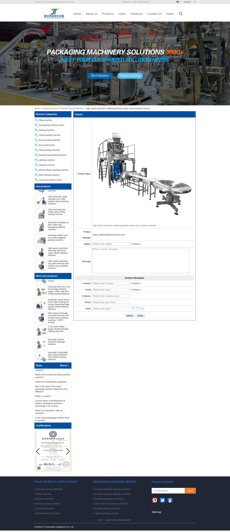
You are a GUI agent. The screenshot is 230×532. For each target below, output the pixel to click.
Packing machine (50, 108)
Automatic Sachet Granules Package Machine (56, 343)
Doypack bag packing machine (53, 155)
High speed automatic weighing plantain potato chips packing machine (125, 225)
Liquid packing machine (106, 513)
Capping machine (47, 165)
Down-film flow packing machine (111, 503)
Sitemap (156, 512)
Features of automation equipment (50, 383)
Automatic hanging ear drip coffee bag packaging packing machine (58, 227)
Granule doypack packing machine (112, 489)
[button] (112, 103)
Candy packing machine (49, 135)
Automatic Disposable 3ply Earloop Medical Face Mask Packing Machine (58, 357)
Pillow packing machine (49, 150)
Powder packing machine (107, 508)
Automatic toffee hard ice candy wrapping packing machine (57, 238)
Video (122, 13)
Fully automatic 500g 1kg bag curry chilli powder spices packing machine (58, 201)
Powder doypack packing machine (112, 494)
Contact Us (154, 13)
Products (108, 13)
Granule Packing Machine (72, 108)
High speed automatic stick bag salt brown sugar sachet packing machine (58, 253)
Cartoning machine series (50, 180)
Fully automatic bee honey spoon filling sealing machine (57, 213)
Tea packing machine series (51, 125)
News (170, 13)
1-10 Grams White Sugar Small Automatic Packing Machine (58, 330)
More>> (64, 365)
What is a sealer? (43, 397)
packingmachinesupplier (118, 520)
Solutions (137, 13)
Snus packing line (47, 145)
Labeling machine (47, 160)
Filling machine (45, 120)
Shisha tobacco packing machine (54, 170)
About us (91, 13)
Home (77, 13)
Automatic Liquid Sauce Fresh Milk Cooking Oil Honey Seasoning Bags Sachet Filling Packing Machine (59, 305)
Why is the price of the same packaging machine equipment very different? (51, 390)
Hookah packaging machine (108, 499)
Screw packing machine (49, 140)
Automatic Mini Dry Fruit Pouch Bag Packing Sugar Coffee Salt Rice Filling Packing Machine (59, 291)
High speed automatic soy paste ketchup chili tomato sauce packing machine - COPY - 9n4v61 (58, 319)
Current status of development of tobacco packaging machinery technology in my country (50, 404)
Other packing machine (49, 175)
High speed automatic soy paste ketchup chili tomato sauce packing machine (58, 265)
